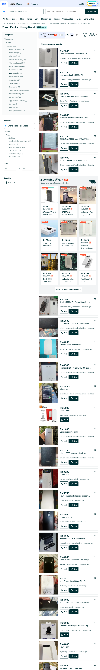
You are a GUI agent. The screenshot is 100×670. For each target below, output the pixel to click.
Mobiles (11, 56)
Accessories (22, 56)
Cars (37, 19)
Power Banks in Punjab (37, 56)
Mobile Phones (26, 19)
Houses (57, 19)
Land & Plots (89, 19)
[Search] (91, 11)
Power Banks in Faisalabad (58, 56)
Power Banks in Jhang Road (80, 56)
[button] (52, 67)
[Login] (81, 3)
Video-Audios (67, 19)
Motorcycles (46, 19)
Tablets (78, 19)
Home (4, 56)
